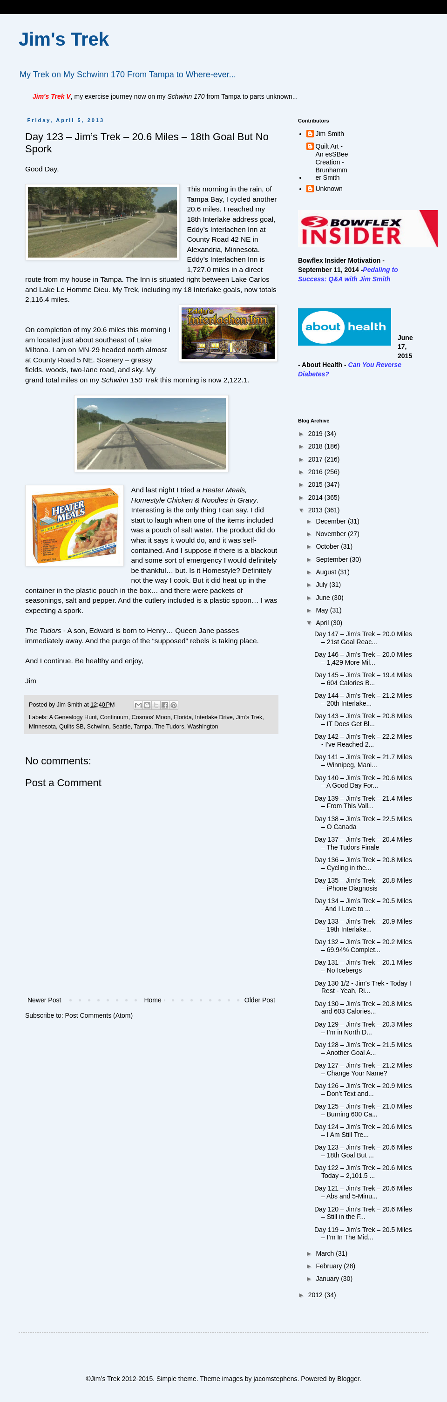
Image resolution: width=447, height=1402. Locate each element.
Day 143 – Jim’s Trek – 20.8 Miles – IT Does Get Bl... (363, 720)
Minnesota (42, 726)
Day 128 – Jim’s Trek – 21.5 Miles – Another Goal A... (363, 1048)
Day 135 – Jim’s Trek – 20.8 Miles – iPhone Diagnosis (363, 884)
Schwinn (98, 726)
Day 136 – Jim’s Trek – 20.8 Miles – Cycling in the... (363, 863)
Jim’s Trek (249, 717)
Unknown (329, 188)
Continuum (114, 717)
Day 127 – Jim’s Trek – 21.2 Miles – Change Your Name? (363, 1069)
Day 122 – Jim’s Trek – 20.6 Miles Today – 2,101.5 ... (363, 1171)
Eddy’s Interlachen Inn (222, 229)
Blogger (348, 1378)
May (323, 610)
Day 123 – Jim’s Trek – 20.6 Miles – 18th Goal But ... (363, 1151)
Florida (183, 717)
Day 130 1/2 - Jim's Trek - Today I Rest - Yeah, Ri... (362, 987)
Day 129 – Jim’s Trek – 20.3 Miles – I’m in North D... (363, 1028)
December (331, 521)
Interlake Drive (214, 717)
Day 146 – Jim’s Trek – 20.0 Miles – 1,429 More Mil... (363, 658)
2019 (316, 433)
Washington (203, 726)
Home (152, 1000)
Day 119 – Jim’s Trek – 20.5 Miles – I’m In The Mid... (363, 1233)
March (326, 1253)
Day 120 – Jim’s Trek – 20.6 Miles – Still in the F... (363, 1213)
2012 (316, 1295)
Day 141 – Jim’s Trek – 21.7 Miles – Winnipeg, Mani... (363, 761)
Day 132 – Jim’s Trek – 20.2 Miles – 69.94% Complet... (363, 945)
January (328, 1278)
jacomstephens (275, 1378)
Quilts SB (71, 726)
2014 (316, 497)
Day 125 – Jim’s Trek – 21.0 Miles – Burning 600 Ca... (363, 1110)
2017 (316, 459)
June (324, 597)
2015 (316, 484)
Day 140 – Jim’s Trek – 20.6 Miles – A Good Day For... (363, 781)
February (330, 1266)
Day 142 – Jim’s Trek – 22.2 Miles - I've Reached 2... (363, 740)
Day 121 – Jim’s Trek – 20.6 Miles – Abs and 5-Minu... (363, 1192)
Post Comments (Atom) (99, 1015)
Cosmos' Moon (151, 717)
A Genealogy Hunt (72, 717)
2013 (316, 510)
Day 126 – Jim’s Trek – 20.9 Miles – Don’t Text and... (363, 1089)
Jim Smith (330, 133)
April (323, 622)
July (322, 584)
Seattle (121, 726)
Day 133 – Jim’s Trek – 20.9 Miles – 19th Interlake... (363, 925)
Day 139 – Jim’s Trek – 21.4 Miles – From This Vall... (363, 802)
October (328, 546)
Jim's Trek (64, 39)
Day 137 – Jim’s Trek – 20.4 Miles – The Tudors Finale (363, 843)
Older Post (259, 1000)
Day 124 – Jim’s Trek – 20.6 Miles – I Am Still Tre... (363, 1130)
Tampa (142, 726)
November (331, 534)
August (327, 572)
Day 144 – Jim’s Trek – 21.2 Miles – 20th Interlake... (363, 699)
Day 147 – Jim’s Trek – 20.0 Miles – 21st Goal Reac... (363, 638)
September (332, 559)
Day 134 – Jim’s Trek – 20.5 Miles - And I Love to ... (363, 904)
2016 (316, 472)
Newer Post (44, 1000)
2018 (316, 446)
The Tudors (169, 726)
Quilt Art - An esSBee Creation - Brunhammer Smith (332, 162)
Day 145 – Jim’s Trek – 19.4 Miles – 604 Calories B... (363, 679)
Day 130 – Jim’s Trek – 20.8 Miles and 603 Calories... (363, 1007)
